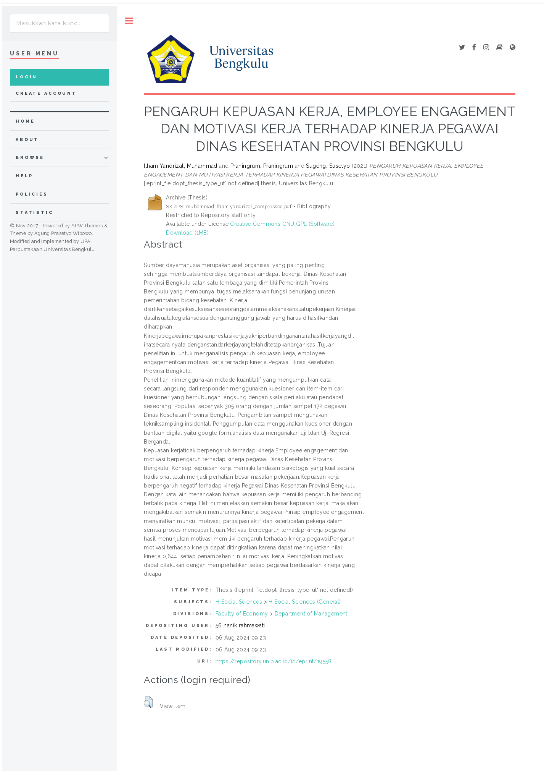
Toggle (129, 21)
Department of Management (311, 614)
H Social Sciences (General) (305, 602)
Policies (32, 194)
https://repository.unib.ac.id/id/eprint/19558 (274, 661)
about (27, 139)
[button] (148, 702)
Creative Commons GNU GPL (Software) (282, 224)
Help (24, 175)
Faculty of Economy (242, 614)
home (25, 121)
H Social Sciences (239, 602)
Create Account (46, 93)
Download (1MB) (187, 233)
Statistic (34, 212)
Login (26, 77)
